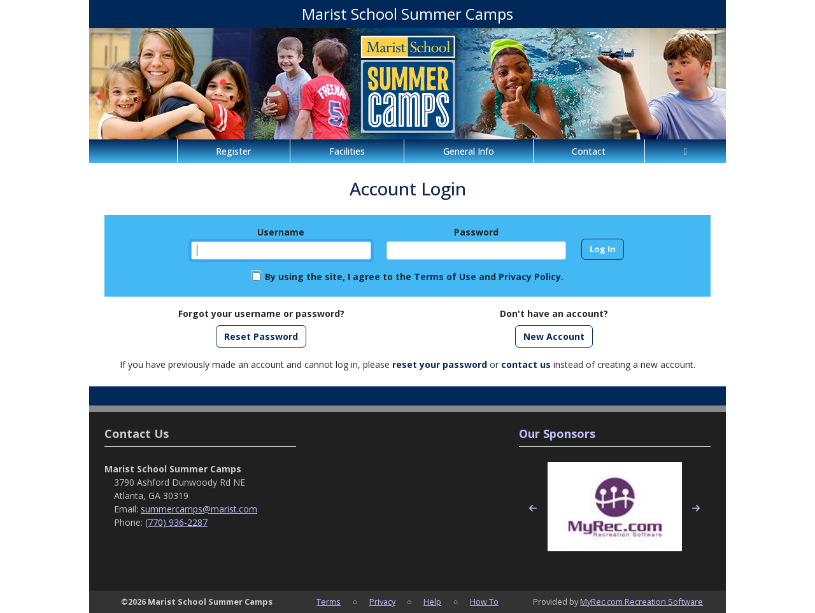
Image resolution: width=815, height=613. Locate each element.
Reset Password (261, 336)
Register (233, 151)
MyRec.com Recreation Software (641, 601)
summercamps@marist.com (199, 509)
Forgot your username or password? (261, 313)
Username (280, 232)
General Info (468, 151)
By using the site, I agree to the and (414, 277)
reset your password (439, 364)
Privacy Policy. (531, 277)
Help (432, 601)
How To (484, 601)
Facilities (347, 151)
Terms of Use (445, 277)
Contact (589, 151)
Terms (328, 601)
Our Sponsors (557, 433)
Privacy (382, 601)
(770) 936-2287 (176, 522)
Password (476, 232)
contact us (526, 364)
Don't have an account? (554, 313)
